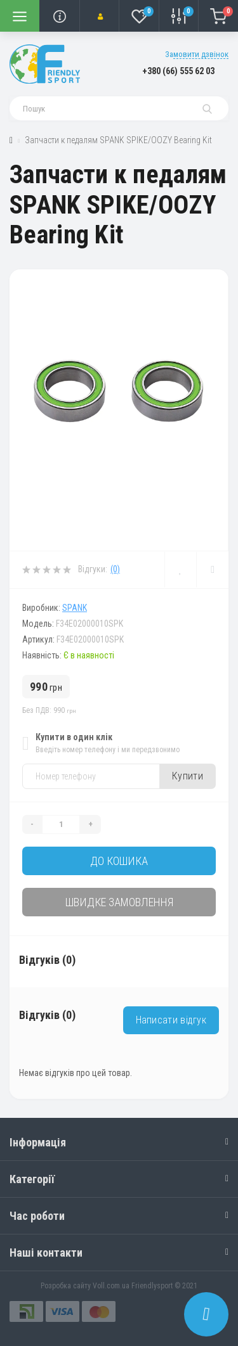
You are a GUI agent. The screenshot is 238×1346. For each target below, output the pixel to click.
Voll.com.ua (111, 1285)
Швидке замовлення (119, 902)
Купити (187, 776)
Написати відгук (171, 1020)
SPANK (74, 608)
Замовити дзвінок (196, 54)
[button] (99, 16)
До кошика (119, 861)
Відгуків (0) (47, 959)
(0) (115, 569)
